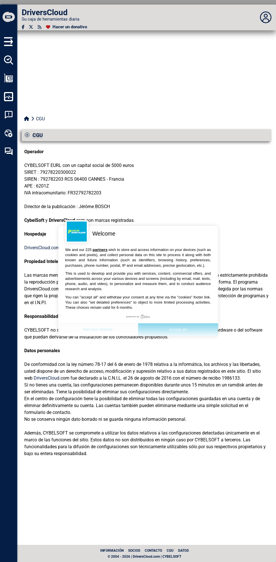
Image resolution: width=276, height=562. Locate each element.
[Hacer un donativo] (66, 27)
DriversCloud (46, 378)
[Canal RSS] (39, 27)
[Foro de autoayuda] (8, 151)
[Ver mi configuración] (8, 78)
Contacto (153, 551)
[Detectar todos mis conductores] (8, 60)
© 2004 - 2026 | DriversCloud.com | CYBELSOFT (144, 557)
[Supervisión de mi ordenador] (8, 96)
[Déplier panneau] (265, 17)
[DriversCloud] (8, 17)
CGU (170, 551)
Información (112, 551)
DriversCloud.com (42, 247)
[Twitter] (31, 27)
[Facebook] (23, 27)
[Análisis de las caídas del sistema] (8, 114)
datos (183, 551)
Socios (134, 551)
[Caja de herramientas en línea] (8, 133)
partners (100, 250)
